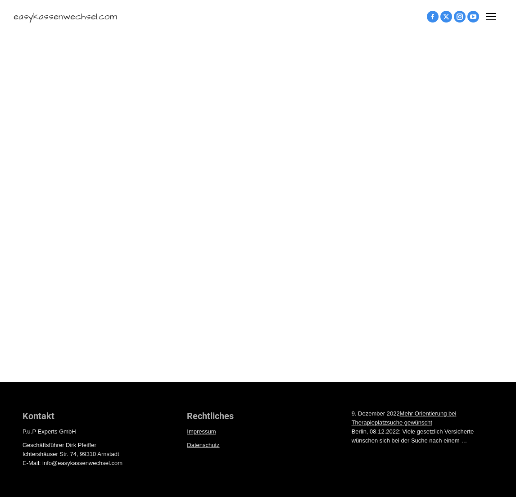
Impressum (201, 431)
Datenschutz (203, 445)
